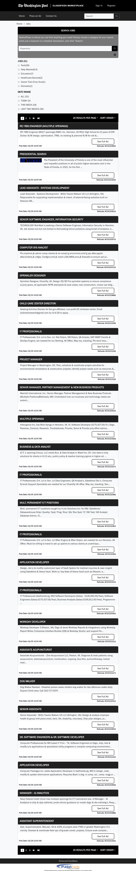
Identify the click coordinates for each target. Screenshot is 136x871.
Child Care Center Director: (38, 303)
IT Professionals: (31, 331)
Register (111, 5)
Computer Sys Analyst (34, 247)
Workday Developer (32, 621)
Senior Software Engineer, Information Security (51, 219)
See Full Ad (102, 141)
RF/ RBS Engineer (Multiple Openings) (44, 126)
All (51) (25, 96)
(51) (22, 61)
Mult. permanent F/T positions (39, 502)
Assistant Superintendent (37, 820)
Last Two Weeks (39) (32, 109)
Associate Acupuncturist (36, 649)
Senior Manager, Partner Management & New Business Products (62, 387)
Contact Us (51, 15)
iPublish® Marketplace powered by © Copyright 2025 (68, 867)
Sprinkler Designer (33, 275)
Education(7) (27, 73)
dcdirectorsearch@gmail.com (34, 312)
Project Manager (31, 359)
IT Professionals (30, 590)
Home (22, 15)
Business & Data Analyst (35, 446)
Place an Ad (35, 15)
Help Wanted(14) (29, 69)
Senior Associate (31, 709)
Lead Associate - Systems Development (44, 187)
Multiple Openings (32, 418)
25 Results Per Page (84, 118)
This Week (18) (28, 104)
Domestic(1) (26, 86)
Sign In (99, 5)
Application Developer (34, 562)
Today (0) (25, 100)
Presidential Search (33, 154)
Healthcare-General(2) (31, 77)
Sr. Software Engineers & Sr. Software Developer (52, 737)
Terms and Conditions (68, 861)
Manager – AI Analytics (34, 793)
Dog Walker (27, 681)
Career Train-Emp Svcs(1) (33, 81)
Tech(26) (25, 65)
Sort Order (107, 118)
